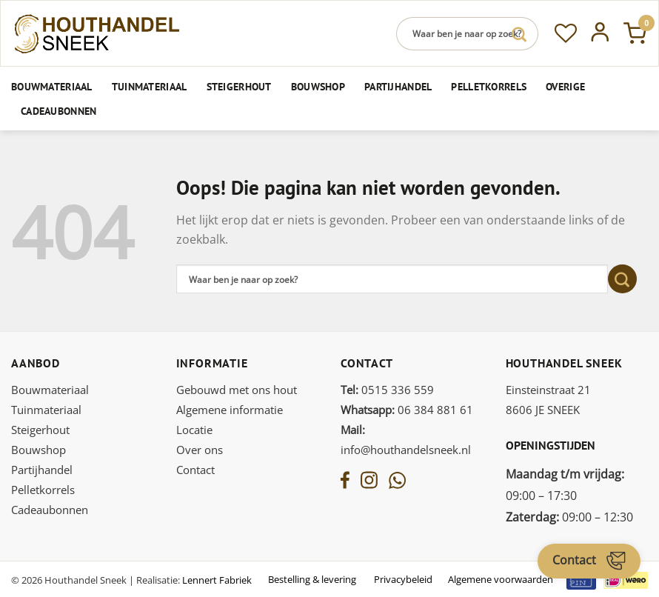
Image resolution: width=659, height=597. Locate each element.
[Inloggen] (600, 33)
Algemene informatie (229, 409)
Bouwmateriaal (52, 86)
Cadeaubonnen (58, 111)
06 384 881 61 (407, 409)
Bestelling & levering (312, 579)
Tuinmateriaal (149, 86)
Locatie (194, 429)
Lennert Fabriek (217, 580)
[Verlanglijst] (566, 33)
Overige (565, 86)
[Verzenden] (519, 33)
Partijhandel (398, 86)
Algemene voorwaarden (500, 579)
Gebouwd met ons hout (236, 389)
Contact (195, 469)
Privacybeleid (403, 579)
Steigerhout (239, 86)
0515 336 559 (387, 389)
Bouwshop (318, 86)
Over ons (199, 449)
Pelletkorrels (488, 86)
